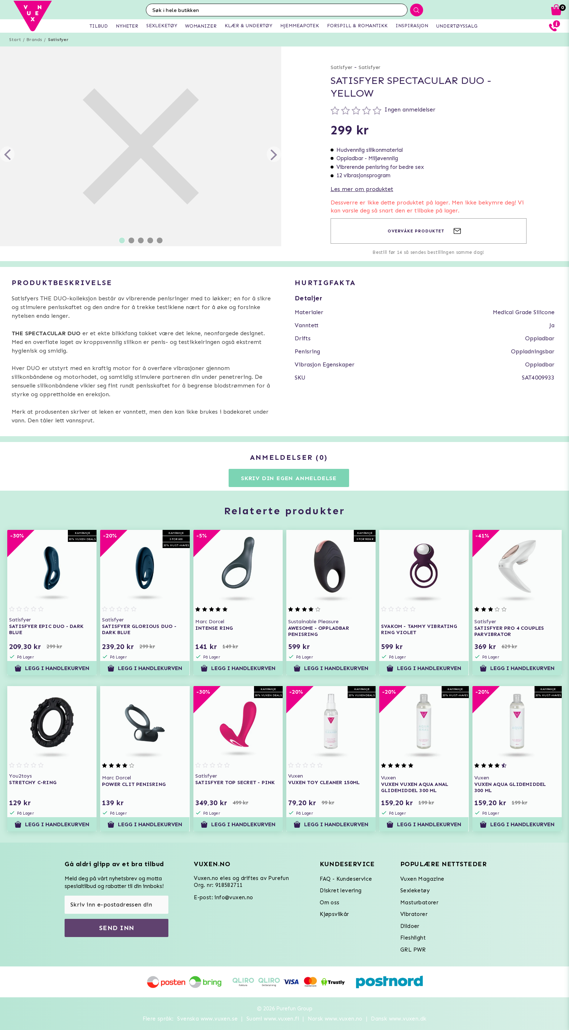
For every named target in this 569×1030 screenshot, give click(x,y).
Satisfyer (58, 39)
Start (15, 39)
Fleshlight (413, 937)
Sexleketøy (415, 890)
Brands (34, 39)
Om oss (329, 902)
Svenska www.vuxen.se (207, 1018)
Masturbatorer (419, 902)
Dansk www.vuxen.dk (398, 1018)
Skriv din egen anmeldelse (289, 478)
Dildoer (409, 926)
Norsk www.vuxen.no (335, 1018)
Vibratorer (413, 914)
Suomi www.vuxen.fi (272, 1018)
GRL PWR (413, 949)
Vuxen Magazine (422, 879)
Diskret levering (340, 890)
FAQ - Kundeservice (346, 879)
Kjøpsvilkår (334, 914)
